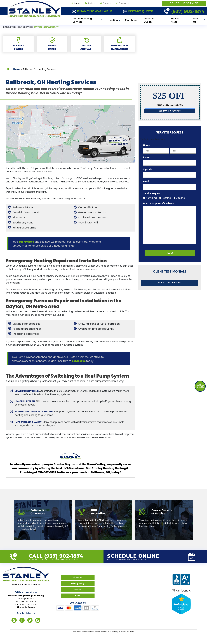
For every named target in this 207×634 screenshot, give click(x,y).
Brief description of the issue (159, 203)
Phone (147, 157)
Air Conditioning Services (82, 20)
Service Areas (175, 20)
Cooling (179, 198)
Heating (113, 20)
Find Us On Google (26, 607)
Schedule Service (184, 3)
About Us (196, 20)
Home (75, 3)
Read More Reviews (169, 282)
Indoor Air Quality (149, 20)
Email (147, 181)
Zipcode (148, 169)
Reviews (90, 3)
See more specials (170, 110)
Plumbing (131, 20)
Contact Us (122, 3)
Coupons (105, 3)
